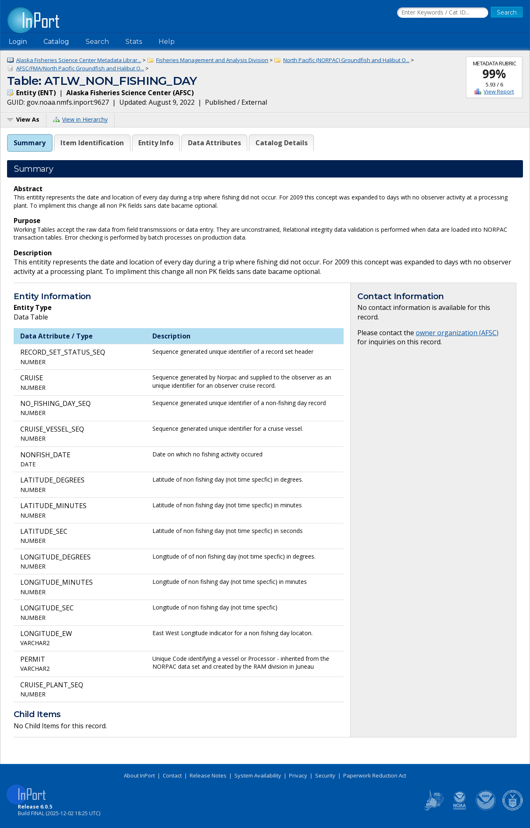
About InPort (139, 775)
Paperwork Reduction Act (374, 775)
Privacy (298, 775)
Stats (133, 42)
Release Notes (208, 775)
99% (494, 74)
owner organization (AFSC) (457, 332)
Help (167, 42)
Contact (172, 775)
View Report (499, 91)
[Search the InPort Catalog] (442, 12)
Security (325, 775)
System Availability (257, 775)
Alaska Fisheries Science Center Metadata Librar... (78, 60)
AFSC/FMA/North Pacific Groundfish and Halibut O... (80, 68)
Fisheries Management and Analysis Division (212, 60)
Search (97, 42)
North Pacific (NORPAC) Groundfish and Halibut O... (346, 60)
